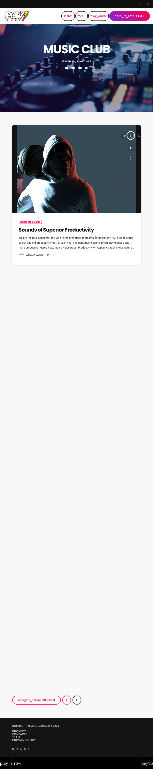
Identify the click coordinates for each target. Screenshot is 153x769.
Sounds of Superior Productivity (56, 229)
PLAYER (129, 16)
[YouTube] (129, 4)
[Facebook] (148, 4)
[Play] (98, 16)
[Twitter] (134, 4)
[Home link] (16, 16)
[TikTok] (139, 4)
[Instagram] (143, 4)
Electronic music (30, 222)
